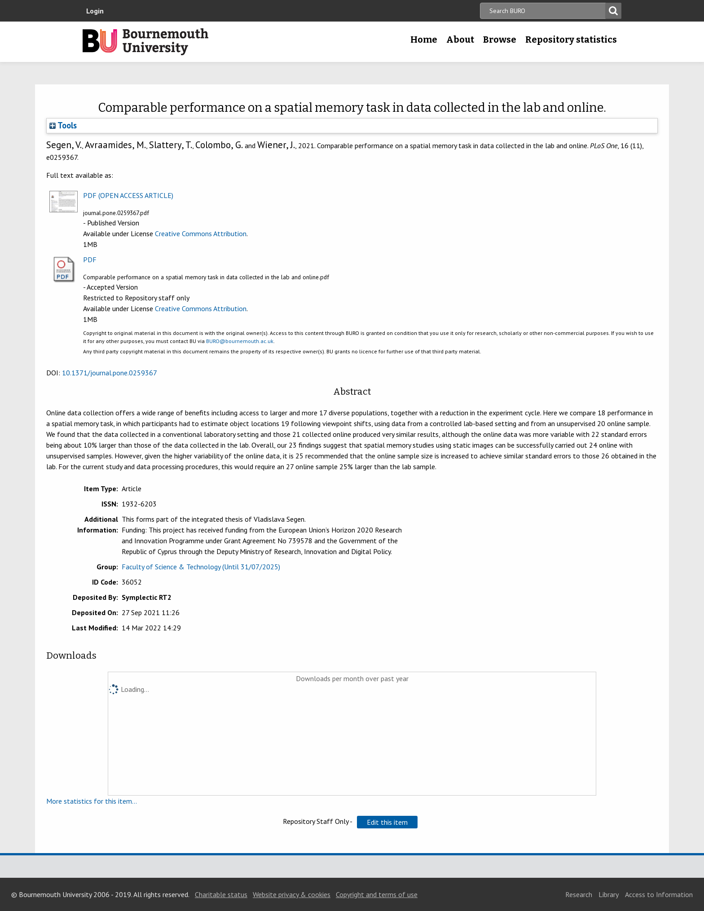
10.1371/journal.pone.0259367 (109, 372)
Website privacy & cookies (291, 894)
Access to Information (659, 894)
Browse (499, 39)
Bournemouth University (145, 41)
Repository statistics (571, 39)
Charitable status (221, 894)
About (460, 39)
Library (608, 894)
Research (578, 894)
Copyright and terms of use (377, 894)
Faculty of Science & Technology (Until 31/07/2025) (201, 566)
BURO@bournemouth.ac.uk (239, 341)
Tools (63, 125)
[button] (387, 822)
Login (95, 10)
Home (423, 39)
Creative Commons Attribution (200, 233)
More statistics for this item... (91, 801)
